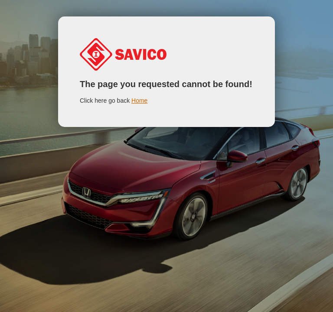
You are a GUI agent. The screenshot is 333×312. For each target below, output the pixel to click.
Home (139, 100)
